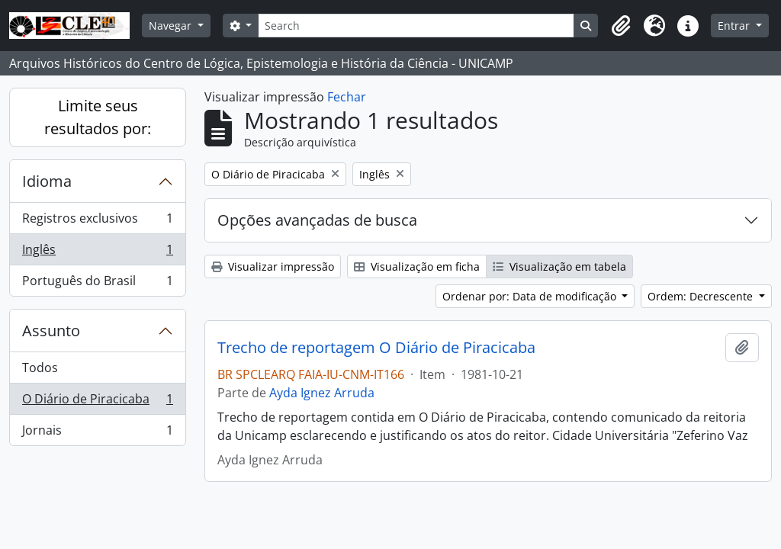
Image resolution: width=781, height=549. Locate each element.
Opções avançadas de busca (317, 220)
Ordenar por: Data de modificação (530, 296)
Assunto (51, 330)
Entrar (735, 25)
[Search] (416, 25)
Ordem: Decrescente (702, 296)
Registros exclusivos (97, 221)
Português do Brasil (97, 283)
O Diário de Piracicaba (97, 402)
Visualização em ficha (417, 266)
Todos (40, 367)
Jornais (97, 433)
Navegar (171, 25)
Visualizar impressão (272, 266)
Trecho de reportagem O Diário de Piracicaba (376, 348)
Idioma (47, 181)
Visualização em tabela (559, 266)
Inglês (97, 252)
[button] (621, 26)
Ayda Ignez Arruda (321, 392)
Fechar (346, 96)
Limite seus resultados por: (97, 117)
